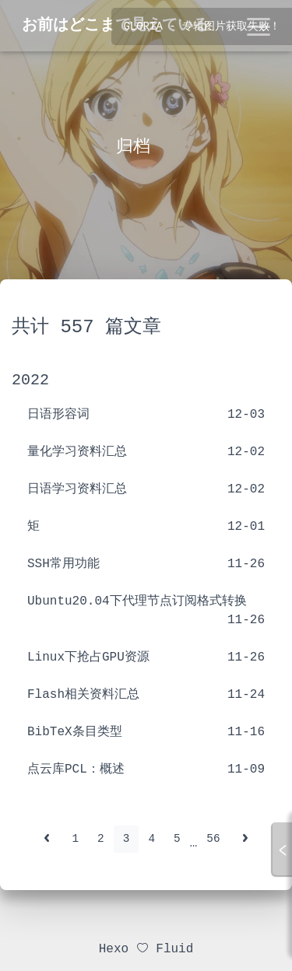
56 (213, 839)
